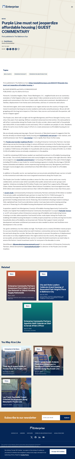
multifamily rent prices (49, 135)
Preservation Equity (20, 74)
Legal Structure (59, 433)
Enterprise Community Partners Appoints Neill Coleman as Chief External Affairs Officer (37, 323)
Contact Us (14, 433)
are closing (29, 138)
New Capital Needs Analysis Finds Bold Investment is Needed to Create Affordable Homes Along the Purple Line (47, 365)
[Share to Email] (16, 49)
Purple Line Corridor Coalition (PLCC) (20, 142)
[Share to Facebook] (8, 49)
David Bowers (8, 41)
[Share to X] (10, 49)
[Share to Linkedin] (13, 49)
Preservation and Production (38, 74)
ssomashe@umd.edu (33, 246)
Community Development (47, 298)
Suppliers (30, 433)
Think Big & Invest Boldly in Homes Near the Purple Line (15, 367)
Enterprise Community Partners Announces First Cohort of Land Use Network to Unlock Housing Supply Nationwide (21, 289)
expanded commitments (26, 160)
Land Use (10, 298)
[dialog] (37, 453)
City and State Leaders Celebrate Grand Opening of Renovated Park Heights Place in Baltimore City (53, 288)
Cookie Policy (25, 455)
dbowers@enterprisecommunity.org (26, 244)
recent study (9, 193)
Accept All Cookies (58, 451)
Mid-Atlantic (8, 74)
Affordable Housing (57, 297)
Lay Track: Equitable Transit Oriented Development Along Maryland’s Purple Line (15, 399)
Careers (22, 433)
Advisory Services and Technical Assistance (21, 297)
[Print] (19, 49)
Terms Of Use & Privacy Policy (43, 433)
